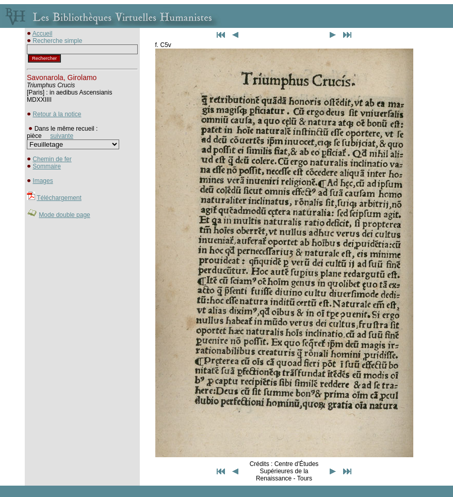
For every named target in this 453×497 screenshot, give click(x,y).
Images (43, 180)
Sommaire (47, 166)
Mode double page (64, 215)
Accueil (43, 33)
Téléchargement (59, 197)
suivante (61, 135)
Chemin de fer (52, 159)
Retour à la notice (57, 114)
